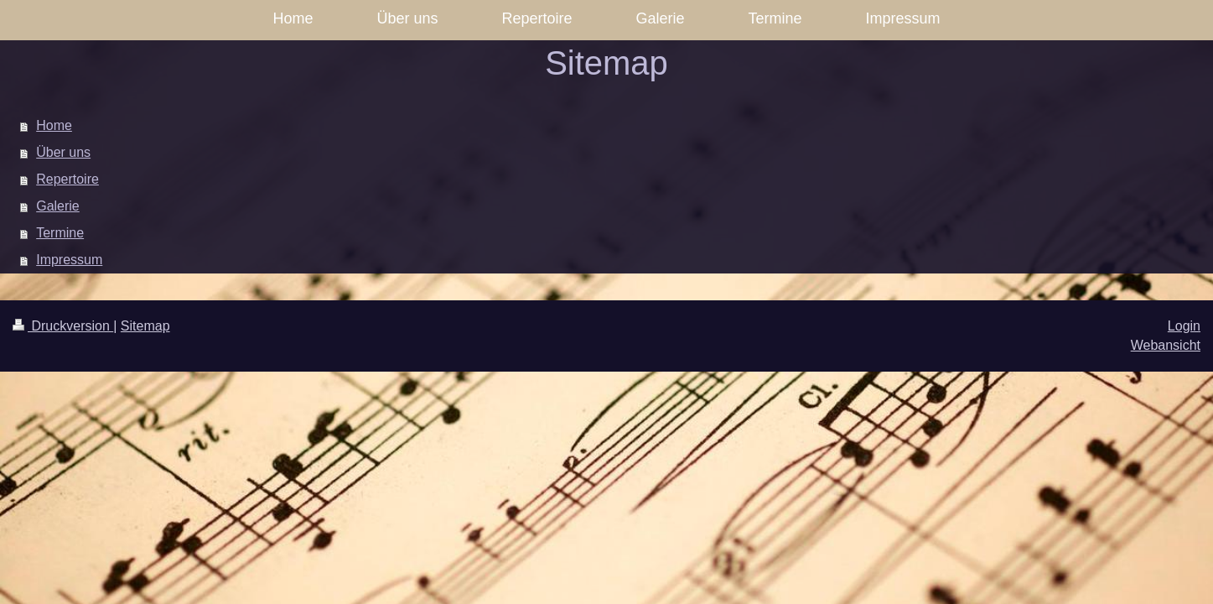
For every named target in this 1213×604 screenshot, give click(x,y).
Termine (60, 233)
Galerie (58, 206)
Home (54, 125)
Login (1184, 326)
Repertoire (67, 179)
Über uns (63, 152)
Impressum (69, 260)
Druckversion (63, 326)
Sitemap (145, 326)
